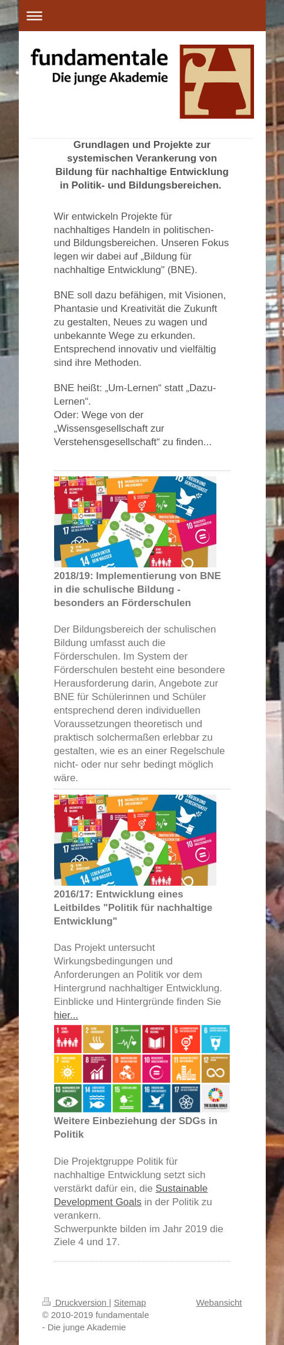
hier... (66, 1015)
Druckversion (75, 1302)
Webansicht (219, 1302)
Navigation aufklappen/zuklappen (142, 15)
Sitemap (129, 1302)
